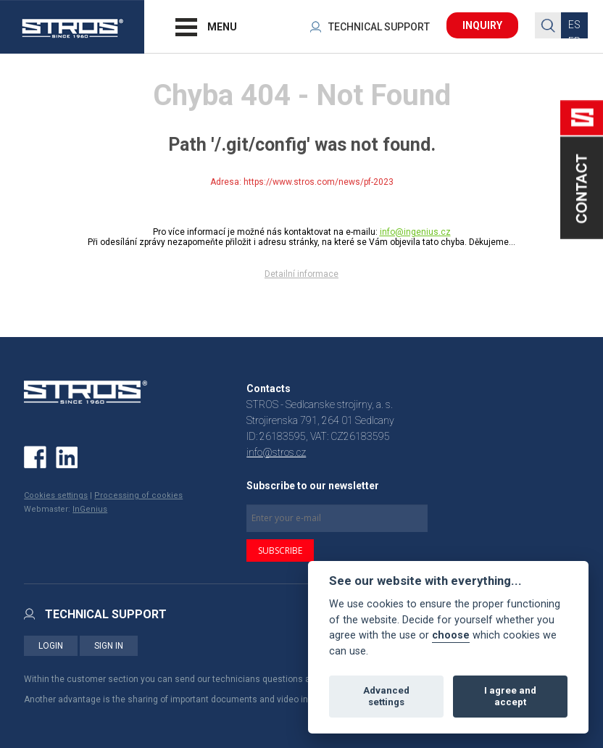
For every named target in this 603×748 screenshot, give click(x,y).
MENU (222, 27)
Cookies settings (56, 495)
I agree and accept (510, 696)
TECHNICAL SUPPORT (379, 27)
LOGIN (50, 646)
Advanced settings (386, 696)
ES (574, 24)
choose (451, 635)
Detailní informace (301, 274)
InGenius (89, 509)
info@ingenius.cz (415, 232)
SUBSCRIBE (280, 550)
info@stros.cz (276, 452)
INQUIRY (482, 25)
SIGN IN (108, 646)
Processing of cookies (138, 495)
